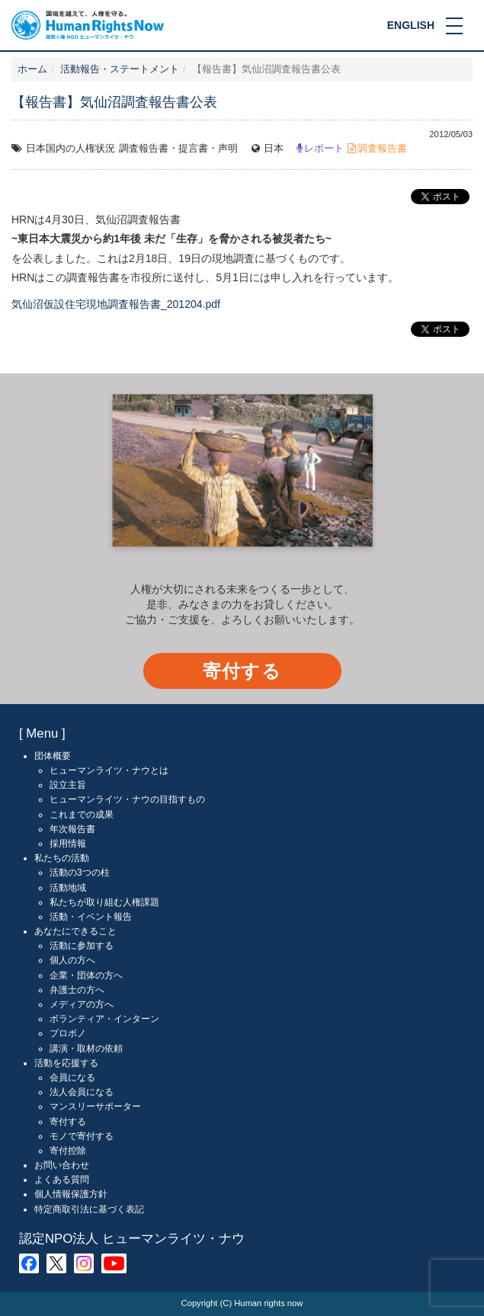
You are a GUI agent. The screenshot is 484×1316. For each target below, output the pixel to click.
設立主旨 (68, 785)
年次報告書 (72, 829)
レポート (324, 148)
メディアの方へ (82, 1004)
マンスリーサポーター (95, 1106)
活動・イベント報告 (91, 916)
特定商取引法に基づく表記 (89, 1209)
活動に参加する (82, 945)
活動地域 (68, 887)
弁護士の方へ (77, 990)
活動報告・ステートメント (119, 69)
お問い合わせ (61, 1165)
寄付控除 (68, 1150)
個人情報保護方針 (70, 1194)
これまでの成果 (82, 814)
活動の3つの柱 (80, 872)
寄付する (242, 671)
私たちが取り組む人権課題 (104, 902)
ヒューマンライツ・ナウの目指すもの (127, 799)
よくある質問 (61, 1179)
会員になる (72, 1077)
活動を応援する (66, 1063)
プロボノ (68, 1033)
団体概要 (52, 756)
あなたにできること (75, 931)
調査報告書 (382, 148)
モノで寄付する (82, 1136)
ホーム (32, 69)
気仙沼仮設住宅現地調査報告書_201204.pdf (115, 304)
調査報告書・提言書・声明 (178, 148)
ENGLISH (410, 25)
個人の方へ (72, 960)
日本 (274, 148)
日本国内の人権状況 (70, 148)
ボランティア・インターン (104, 1018)
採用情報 (68, 843)
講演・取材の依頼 (86, 1048)
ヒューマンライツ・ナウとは (109, 770)
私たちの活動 (61, 858)
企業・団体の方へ (86, 975)
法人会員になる (82, 1092)
